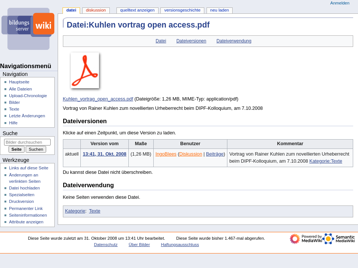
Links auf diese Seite (28, 168)
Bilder (14, 102)
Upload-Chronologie (28, 95)
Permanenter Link (25, 208)
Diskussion (190, 154)
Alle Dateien (20, 89)
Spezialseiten (21, 194)
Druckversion (21, 201)
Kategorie (75, 211)
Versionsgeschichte (182, 10)
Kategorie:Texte (325, 161)
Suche (10, 133)
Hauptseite (19, 82)
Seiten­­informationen (28, 215)
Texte (94, 211)
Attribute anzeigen (26, 222)
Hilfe (13, 123)
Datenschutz (106, 244)
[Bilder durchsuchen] (27, 142)
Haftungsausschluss (180, 244)
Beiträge (215, 154)
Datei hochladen (24, 188)
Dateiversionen (191, 41)
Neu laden (219, 10)
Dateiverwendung (234, 41)
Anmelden (340, 3)
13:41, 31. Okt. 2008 (105, 154)
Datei (161, 41)
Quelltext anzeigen (137, 10)
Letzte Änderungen (27, 116)
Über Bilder (139, 244)
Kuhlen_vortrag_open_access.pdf (98, 99)
